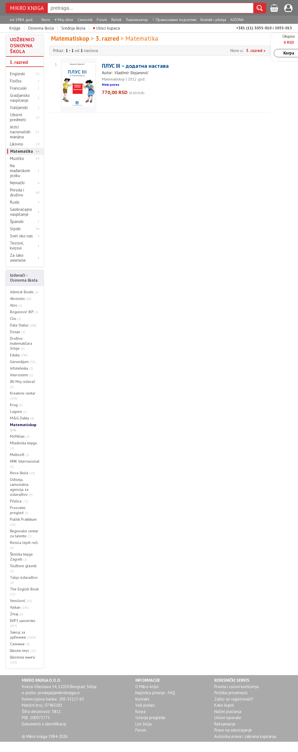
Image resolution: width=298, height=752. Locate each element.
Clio (15, 318)
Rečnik (116, 20)
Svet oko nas (21, 236)
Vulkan (19, 607)
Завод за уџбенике (23, 635)
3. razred (19, 62)
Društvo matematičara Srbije (21, 343)
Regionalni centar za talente (24, 533)
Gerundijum (22, 361)
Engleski (17, 73)
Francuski (18, 88)
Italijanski (19, 107)
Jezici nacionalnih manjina (20, 132)
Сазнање (20, 643)
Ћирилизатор (137, 20)
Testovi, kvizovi (16, 246)
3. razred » (255, 50)
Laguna (18, 411)
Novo (45, 20)
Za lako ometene (18, 258)
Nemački (17, 182)
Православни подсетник (174, 20)
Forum (102, 20)
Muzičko (17, 158)
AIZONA (237, 20)
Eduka (19, 354)
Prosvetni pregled (19, 510)
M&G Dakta (22, 418)
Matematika (21, 151)
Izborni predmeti (18, 117)
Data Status (23, 325)
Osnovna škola (41, 28)
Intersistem (21, 374)
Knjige (14, 28)
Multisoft (19, 454)
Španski (16, 221)
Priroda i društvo (17, 193)
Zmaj (16, 613)
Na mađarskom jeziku (20, 170)
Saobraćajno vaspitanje (21, 212)
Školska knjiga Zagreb (21, 557)
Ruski (14, 202)
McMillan (20, 436)
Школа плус (23, 650)
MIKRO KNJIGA (27, 8)
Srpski (15, 228)
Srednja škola (73, 28)
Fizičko (16, 81)
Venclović (21, 600)
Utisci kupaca (106, 28)
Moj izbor (63, 20)
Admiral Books (24, 291)
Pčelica (19, 501)
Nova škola (22, 472)
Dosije (17, 331)
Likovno (16, 144)
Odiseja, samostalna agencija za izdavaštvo (21, 487)
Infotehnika (21, 368)
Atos (16, 305)
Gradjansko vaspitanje (20, 98)
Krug (16, 404)
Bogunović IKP (24, 311)
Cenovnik (85, 20)
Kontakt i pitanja (213, 20)
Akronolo (20, 298)
